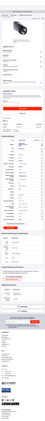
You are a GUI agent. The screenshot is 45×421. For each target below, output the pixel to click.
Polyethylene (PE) (23, 176)
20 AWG (20, 166)
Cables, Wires (14, 15)
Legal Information (6, 361)
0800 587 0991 (6, 372)
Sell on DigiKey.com (6, 339)
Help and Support (6, 354)
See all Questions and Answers (14, 276)
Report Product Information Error (16, 223)
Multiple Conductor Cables (25, 15)
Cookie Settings (5, 418)
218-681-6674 (6, 373)
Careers (3, 340)
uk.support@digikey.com (9, 376)
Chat (4, 369)
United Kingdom (6, 409)
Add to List (22, 113)
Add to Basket (22, 108)
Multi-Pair (21, 160)
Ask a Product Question (12, 279)
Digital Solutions (5, 344)
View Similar (10, 228)
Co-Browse (5, 378)
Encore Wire (21, 148)
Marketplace (4, 337)
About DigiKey (5, 335)
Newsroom (4, 346)
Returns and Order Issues (7, 359)
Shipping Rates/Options (7, 357)
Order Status (4, 355)
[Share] (43, 18)
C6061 (20, 219)
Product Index (4, 15)
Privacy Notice (13, 327)
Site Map (4, 342)
